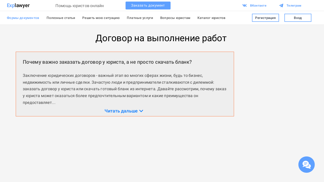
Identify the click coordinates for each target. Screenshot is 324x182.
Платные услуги (140, 18)
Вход (298, 17)
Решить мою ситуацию (101, 18)
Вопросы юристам (175, 18)
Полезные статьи (61, 18)
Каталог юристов (211, 18)
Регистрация (265, 17)
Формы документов (23, 18)
